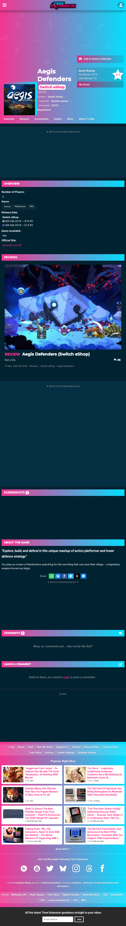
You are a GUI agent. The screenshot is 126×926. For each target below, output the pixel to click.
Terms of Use (110, 747)
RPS (83, 900)
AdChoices (87, 883)
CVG (75, 900)
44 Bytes (76, 883)
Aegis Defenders (54, 79)
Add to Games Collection (94, 59)
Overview (9, 119)
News (70, 119)
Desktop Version (87, 752)
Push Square (37, 894)
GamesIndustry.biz (59, 900)
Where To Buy (87, 119)
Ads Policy (36, 752)
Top (11, 747)
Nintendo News (91, 894)
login (66, 677)
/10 (94, 74)
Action (7, 206)
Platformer (20, 206)
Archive (49, 752)
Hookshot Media (23, 883)
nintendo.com (11, 245)
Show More (63, 849)
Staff (30, 747)
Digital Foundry (71, 894)
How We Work (45, 747)
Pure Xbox (53, 894)
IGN (105, 894)
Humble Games (60, 101)
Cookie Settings (66, 752)
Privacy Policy (92, 747)
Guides (58, 119)
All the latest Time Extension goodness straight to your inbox (63, 912)
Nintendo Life (18, 894)
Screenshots (42, 119)
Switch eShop (55, 96)
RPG (32, 206)
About (21, 747)
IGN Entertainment (51, 883)
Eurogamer (117, 894)
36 (117, 359)
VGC (42, 900)
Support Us (62, 747)
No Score (84, 84)
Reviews (24, 119)
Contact (76, 747)
